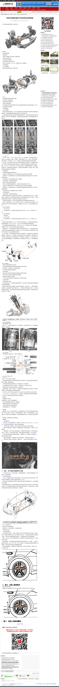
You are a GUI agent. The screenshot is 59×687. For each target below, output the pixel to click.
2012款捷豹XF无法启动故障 (47, 37)
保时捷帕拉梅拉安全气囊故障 (6, 668)
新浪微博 (6, 653)
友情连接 (51, 683)
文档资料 (4, 0)
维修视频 (13, 0)
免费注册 (56, 0)
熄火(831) (47, 11)
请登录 (53, 0)
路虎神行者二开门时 (54, 65)
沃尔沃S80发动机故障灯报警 (47, 97)
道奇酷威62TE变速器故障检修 (48, 100)
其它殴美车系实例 (24, 14)
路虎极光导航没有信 (45, 65)
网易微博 (15, 653)
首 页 (1, 0)
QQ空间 (3, 653)
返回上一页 (35, 673)
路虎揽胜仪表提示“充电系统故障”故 (49, 95)
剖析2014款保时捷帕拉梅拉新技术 (7, 665)
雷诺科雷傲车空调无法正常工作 (48, 43)
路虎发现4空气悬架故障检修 (47, 106)
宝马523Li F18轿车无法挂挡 (9, 670)
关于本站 (37, 683)
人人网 (12, 653)
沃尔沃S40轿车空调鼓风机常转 (48, 42)
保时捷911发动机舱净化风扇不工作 (49, 46)
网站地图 (54, 683)
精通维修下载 (6, 14)
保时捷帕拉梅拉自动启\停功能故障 (7, 657)
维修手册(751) (56, 11)
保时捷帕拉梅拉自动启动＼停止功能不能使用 (9, 660)
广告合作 (44, 683)
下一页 (21, 624)
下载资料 (8, 0)
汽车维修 (18, 14)
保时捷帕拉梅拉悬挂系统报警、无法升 (49, 105)
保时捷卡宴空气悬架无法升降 (47, 102)
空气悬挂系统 (14, 627)
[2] (19, 624)
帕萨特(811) (51, 11)
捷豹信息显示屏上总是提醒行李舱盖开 (49, 35)
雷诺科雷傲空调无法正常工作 (47, 34)
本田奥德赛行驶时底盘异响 (8, 671)
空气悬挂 (29, 411)
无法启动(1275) (39, 11)
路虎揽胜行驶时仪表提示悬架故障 (48, 94)
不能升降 (15, 411)
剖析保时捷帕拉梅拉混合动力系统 (7, 659)
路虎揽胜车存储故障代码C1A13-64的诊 (49, 99)
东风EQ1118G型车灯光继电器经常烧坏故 (50, 45)
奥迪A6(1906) (34, 11)
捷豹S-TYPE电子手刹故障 (47, 48)
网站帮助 (40, 683)
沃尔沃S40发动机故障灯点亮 (47, 103)
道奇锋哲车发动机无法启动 (47, 38)
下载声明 (47, 683)
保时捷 (7, 627)
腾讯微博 (9, 653)
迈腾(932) (43, 11)
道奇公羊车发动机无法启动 (47, 40)
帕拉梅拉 (10, 627)
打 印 (38, 673)
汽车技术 (14, 14)
